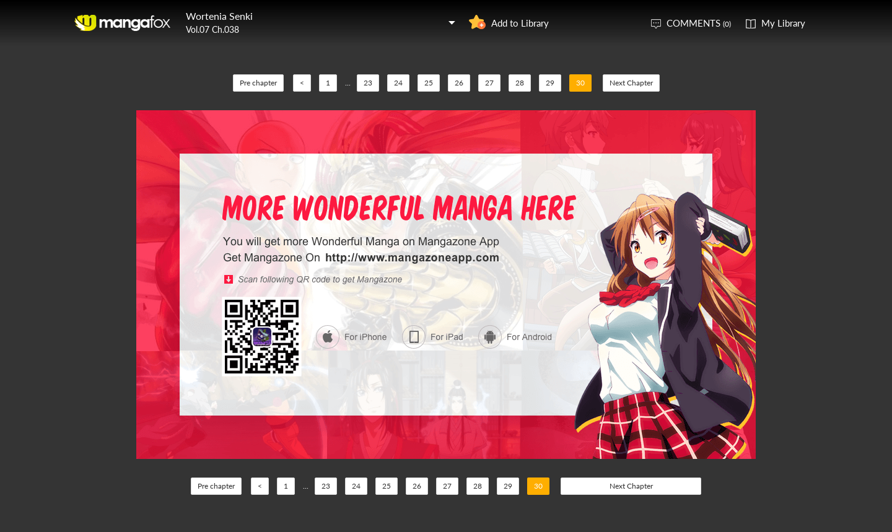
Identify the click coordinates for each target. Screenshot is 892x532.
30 (580, 82)
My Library (783, 22)
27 (489, 82)
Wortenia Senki (219, 16)
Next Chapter (631, 82)
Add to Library (520, 22)
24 (398, 82)
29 (550, 82)
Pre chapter (258, 82)
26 (459, 82)
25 (428, 82)
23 (368, 82)
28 (519, 82)
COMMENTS (699, 22)
